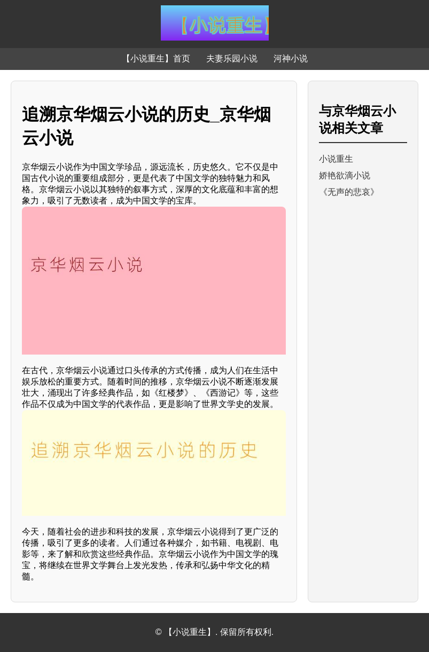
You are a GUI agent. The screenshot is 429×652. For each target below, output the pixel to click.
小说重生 (336, 158)
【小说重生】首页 (156, 58)
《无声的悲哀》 (349, 192)
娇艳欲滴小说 (344, 175)
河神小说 (291, 58)
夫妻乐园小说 (232, 58)
